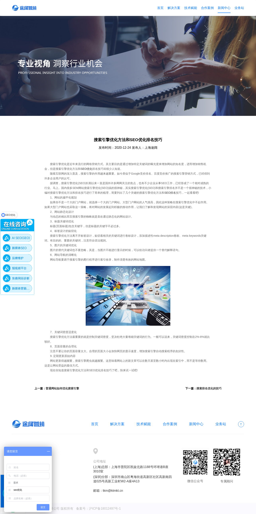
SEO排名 (170, 192)
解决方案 (174, 8)
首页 (160, 8)
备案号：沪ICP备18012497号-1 (98, 508)
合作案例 (207, 8)
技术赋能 (190, 8)
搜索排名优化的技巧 (209, 388)
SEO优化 (86, 168)
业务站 (239, 8)
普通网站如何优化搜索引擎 (62, 388)
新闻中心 (224, 8)
